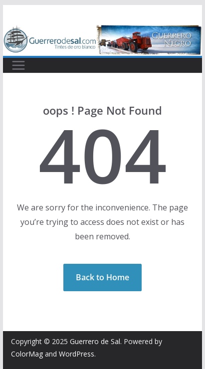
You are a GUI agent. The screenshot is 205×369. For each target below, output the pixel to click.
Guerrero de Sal (95, 341)
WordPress (76, 354)
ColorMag (27, 354)
